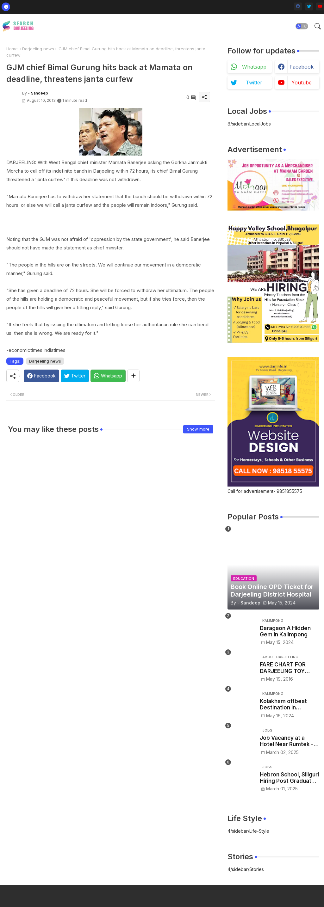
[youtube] (320, 6)
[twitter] (309, 6)
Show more (198, 429)
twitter (254, 82)
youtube (301, 82)
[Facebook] (41, 376)
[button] (302, 26)
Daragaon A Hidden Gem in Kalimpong (285, 631)
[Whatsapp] (108, 376)
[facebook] (298, 6)
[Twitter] (75, 376)
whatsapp (254, 67)
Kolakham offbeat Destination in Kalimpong (283, 704)
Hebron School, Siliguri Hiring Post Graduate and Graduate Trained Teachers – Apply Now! (289, 777)
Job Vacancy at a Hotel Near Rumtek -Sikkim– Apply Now (287, 741)
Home (12, 48)
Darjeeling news (38, 48)
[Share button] (133, 376)
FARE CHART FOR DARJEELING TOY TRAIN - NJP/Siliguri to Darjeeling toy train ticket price (289, 667)
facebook (302, 67)
